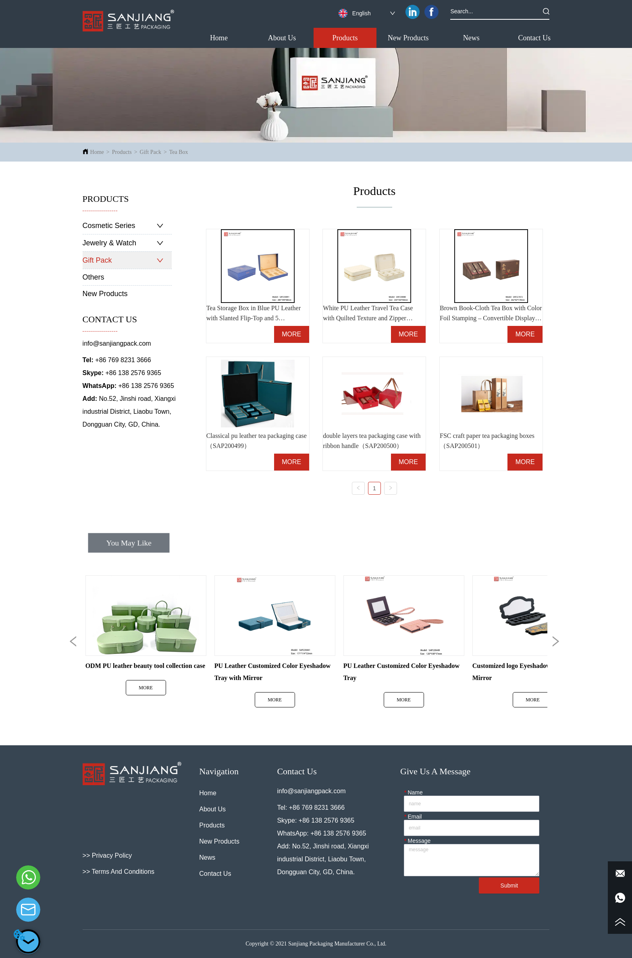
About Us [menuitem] (282, 38)
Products (122, 152)
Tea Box (178, 152)
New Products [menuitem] (408, 38)
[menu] (376, 38)
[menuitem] (345, 38)
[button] (345, 38)
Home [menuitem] (219, 38)
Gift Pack (150, 152)
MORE (291, 334)
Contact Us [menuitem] (534, 38)
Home (97, 152)
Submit (509, 885)
